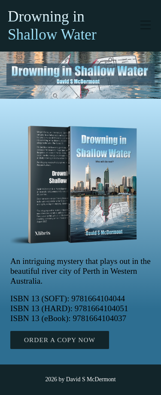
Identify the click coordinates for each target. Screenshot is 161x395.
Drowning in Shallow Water (52, 25)
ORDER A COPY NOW (59, 339)
